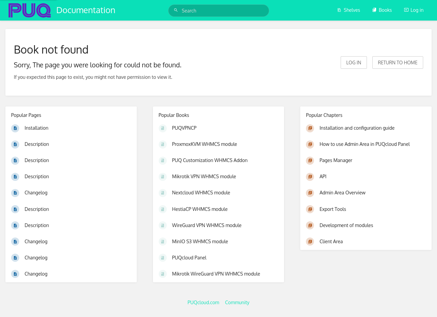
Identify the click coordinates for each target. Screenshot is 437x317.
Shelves (348, 10)
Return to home (397, 62)
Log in (414, 10)
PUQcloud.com (203, 302)
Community (237, 302)
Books (382, 10)
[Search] (177, 10)
